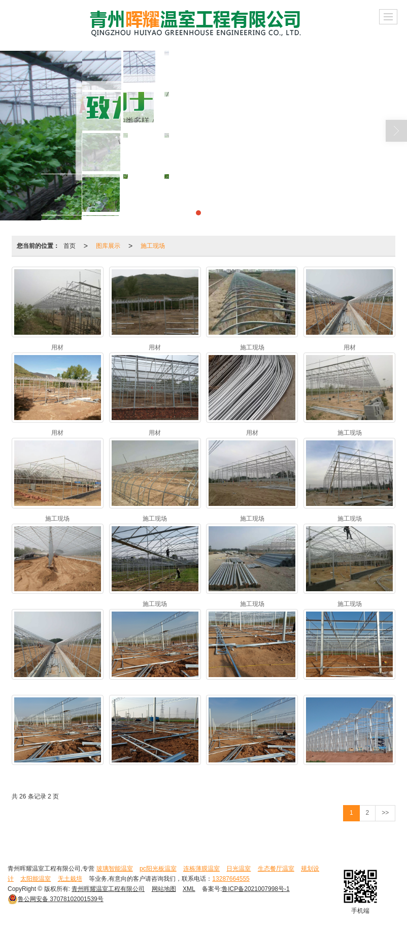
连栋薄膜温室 (201, 868)
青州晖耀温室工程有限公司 (108, 888)
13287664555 (230, 878)
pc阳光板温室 (158, 868)
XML (189, 888)
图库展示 (108, 245)
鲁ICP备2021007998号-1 (255, 888)
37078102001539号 (56, 899)
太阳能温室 (35, 878)
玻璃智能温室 (114, 868)
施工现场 (153, 245)
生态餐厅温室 (276, 868)
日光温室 (238, 868)
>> (385, 812)
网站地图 (164, 888)
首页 (69, 245)
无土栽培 (70, 878)
